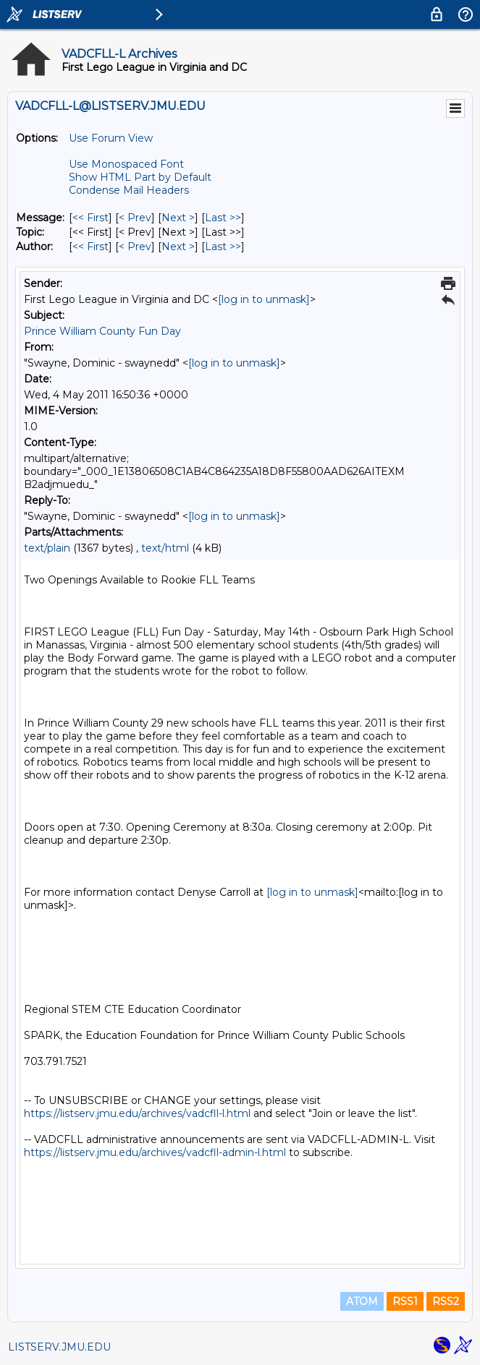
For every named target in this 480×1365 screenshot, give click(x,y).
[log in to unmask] (264, 299)
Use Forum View (111, 138)
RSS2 (445, 1301)
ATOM (362, 1301)
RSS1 (405, 1301)
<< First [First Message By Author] (90, 246)
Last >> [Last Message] (223, 217)
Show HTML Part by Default (140, 177)
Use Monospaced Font (126, 164)
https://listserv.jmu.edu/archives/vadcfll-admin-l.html (155, 1152)
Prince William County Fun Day (102, 331)
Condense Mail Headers (129, 190)
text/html (165, 548)
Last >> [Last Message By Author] (223, 246)
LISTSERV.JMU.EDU (59, 1346)
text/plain (47, 548)
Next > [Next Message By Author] (178, 246)
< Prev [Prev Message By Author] (135, 246)
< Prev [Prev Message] (135, 217)
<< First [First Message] (90, 217)
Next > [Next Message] (178, 217)
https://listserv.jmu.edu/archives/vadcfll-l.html (137, 1113)
